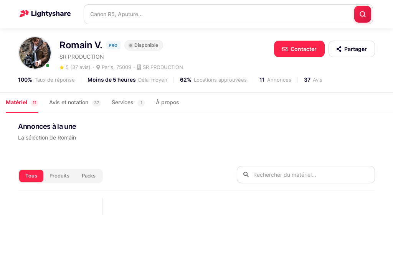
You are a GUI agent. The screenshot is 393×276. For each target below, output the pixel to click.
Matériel (22, 102)
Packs (89, 175)
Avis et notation (75, 102)
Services (128, 102)
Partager (352, 49)
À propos (167, 102)
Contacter (299, 49)
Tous (31, 175)
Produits (59, 175)
